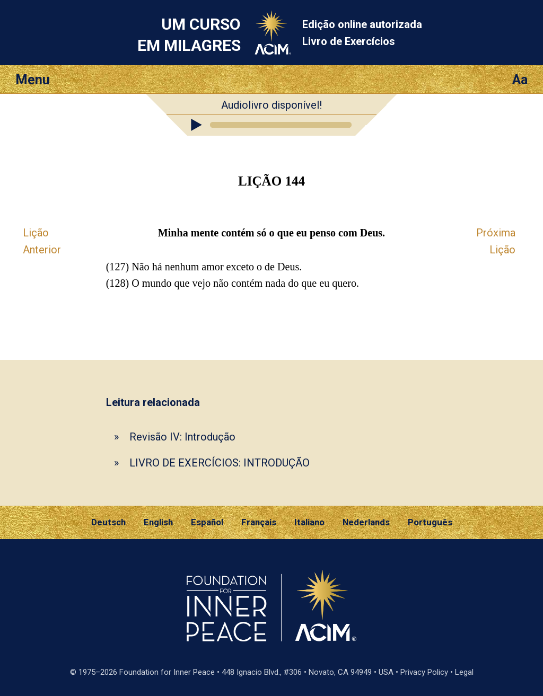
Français (258, 522)
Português (430, 522)
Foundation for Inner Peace (167, 672)
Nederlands (366, 522)
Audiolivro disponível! (271, 105)
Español (207, 522)
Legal (464, 672)
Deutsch (108, 522)
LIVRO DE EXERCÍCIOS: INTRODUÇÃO (219, 462)
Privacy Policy (424, 672)
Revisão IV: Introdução (182, 436)
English (158, 522)
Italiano (309, 522)
